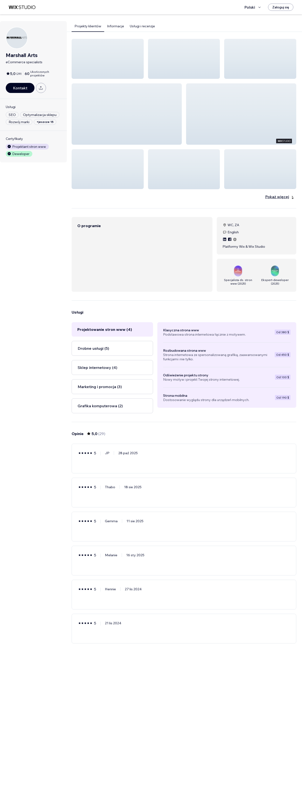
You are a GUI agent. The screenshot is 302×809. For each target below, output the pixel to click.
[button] (108, 59)
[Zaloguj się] (280, 7)
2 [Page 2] (175, 791)
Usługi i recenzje (142, 26)
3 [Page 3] (184, 791)
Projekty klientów (87, 26)
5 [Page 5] (201, 791)
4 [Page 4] (193, 791)
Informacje (115, 26)
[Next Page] (209, 791)
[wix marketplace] (22, 7)
